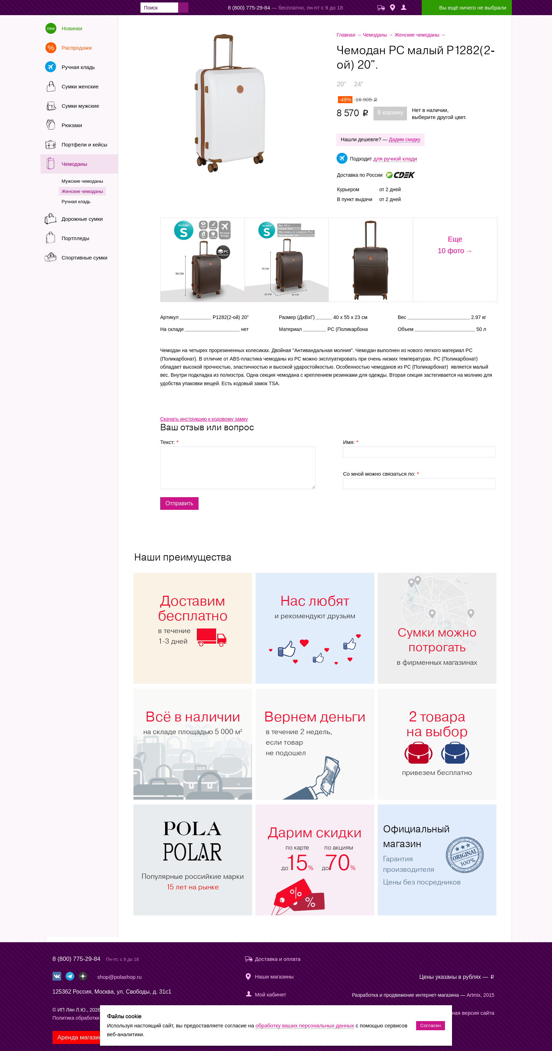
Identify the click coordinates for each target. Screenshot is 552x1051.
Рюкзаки (72, 125)
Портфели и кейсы (84, 145)
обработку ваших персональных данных (305, 1025)
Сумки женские (80, 86)
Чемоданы (74, 164)
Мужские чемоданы (82, 181)
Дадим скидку (404, 139)
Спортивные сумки (84, 258)
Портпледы (75, 238)
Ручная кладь (78, 67)
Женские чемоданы (82, 191)
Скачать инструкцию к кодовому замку (204, 419)
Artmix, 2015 (480, 995)
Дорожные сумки (82, 219)
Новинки (72, 28)
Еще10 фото (451, 245)
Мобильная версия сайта (463, 1013)
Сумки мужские (80, 106)
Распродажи (77, 48)
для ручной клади (395, 159)
